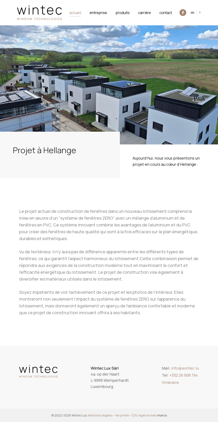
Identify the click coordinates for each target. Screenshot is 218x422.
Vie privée (122, 415)
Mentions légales (100, 415)
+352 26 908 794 (183, 375)
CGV (134, 415)
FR (200, 12)
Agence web (147, 415)
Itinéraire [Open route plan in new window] (170, 382)
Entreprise (98, 12)
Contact (165, 12)
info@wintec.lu (185, 368)
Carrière (144, 12)
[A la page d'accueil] (39, 12)
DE (192, 12)
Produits (123, 12)
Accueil (75, 12)
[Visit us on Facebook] (182, 12)
